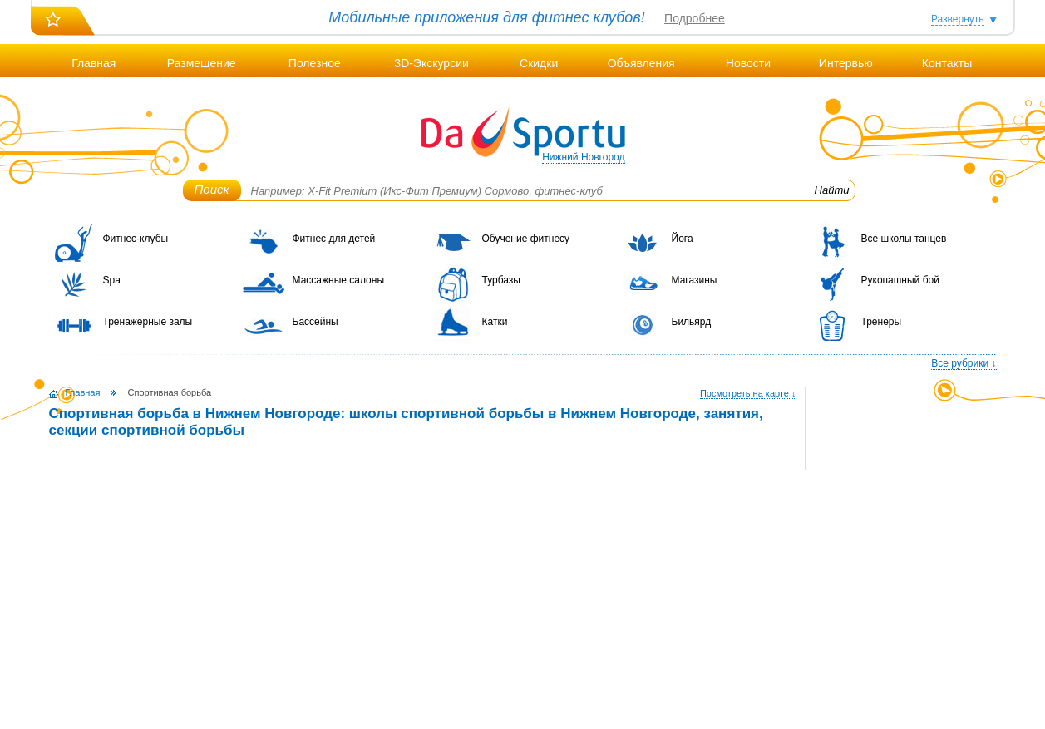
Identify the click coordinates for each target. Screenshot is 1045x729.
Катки (495, 322)
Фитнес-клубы (136, 238)
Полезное (314, 63)
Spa (112, 280)
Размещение (201, 63)
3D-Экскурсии (431, 63)
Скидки (539, 63)
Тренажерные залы (148, 322)
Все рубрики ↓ (963, 363)
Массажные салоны (339, 280)
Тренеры (881, 322)
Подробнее (694, 18)
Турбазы (501, 280)
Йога (682, 238)
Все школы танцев (904, 238)
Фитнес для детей (334, 238)
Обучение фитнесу (526, 238)
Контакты (947, 63)
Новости (748, 63)
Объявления (641, 63)
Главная (93, 63)
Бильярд (692, 322)
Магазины (694, 280)
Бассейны (315, 322)
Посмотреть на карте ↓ (748, 393)
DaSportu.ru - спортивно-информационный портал (523, 133)
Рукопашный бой (900, 280)
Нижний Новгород (583, 157)
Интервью (846, 63)
